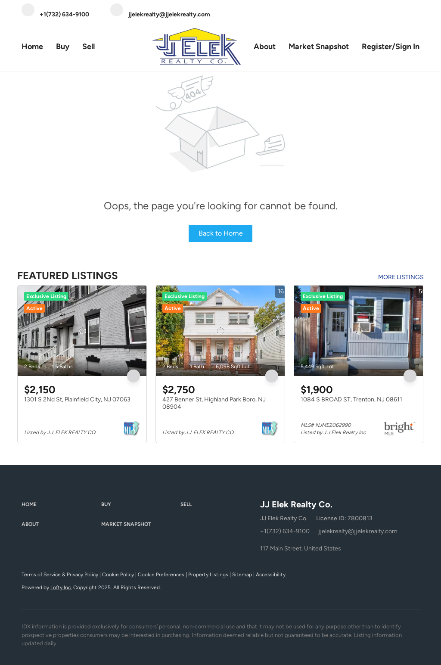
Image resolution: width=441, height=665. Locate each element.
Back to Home (221, 233)
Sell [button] (88, 46)
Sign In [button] (407, 46)
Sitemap (242, 575)
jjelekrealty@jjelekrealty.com (358, 531)
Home (32, 46)
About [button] (265, 46)
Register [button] (377, 46)
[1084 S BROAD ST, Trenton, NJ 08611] (358, 331)
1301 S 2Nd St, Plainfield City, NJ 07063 (77, 399)
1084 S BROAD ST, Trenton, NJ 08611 (351, 399)
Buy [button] (62, 46)
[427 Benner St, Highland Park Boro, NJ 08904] (220, 331)
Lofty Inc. (61, 587)
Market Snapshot (319, 46)
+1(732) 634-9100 (285, 531)
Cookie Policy (118, 575)
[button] (61, 504)
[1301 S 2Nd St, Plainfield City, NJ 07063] (82, 331)
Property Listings (208, 575)
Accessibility (271, 575)
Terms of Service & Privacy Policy (60, 575)
